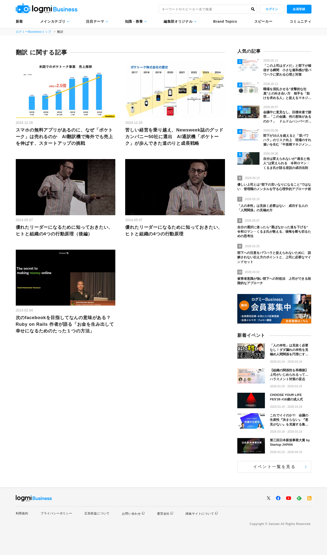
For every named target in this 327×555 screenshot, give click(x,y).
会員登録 (299, 9)
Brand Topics (225, 21)
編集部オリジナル (178, 21)
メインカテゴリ (53, 21)
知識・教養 (134, 21)
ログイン (272, 9)
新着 (19, 21)
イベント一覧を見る (274, 467)
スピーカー (263, 21)
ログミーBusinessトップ (34, 31)
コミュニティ (300, 21)
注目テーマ (95, 21)
